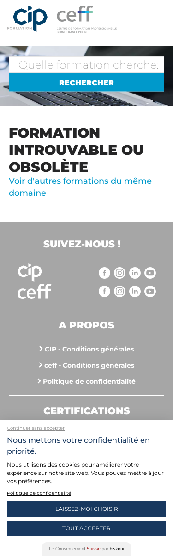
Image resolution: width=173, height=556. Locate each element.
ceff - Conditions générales (89, 365)
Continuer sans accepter (36, 428)
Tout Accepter (86, 528)
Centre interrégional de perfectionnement (27, 19)
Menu (156, 18)
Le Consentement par (86, 548)
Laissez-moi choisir (86, 508)
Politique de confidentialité (89, 381)
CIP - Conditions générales (89, 349)
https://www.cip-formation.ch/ (101, 19)
